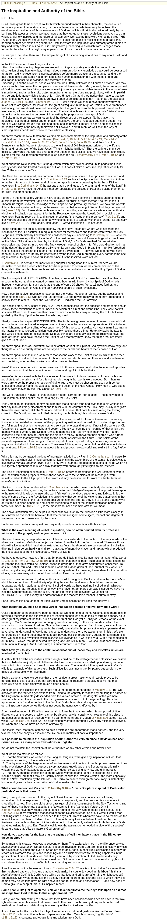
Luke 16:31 (22, 142)
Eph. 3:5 (24, 296)
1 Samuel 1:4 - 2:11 (46, 101)
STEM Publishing (13, 3)
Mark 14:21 (111, 139)
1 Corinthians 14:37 (30, 185)
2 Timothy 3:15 (102, 235)
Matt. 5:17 (80, 139)
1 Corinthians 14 (100, 456)
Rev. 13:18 (34, 506)
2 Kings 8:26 (100, 717)
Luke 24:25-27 (39, 142)
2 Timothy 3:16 (58, 788)
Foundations (48, 3)
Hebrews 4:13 (10, 812)
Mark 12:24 (95, 139)
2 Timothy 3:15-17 (86, 154)
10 (71, 139)
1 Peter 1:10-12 (108, 154)
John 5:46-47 (67, 142)
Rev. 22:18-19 (18, 222)
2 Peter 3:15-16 (11, 188)
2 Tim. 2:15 (9, 917)
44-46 (53, 142)
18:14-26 (21, 101)
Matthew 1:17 (103, 689)
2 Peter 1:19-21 (11, 158)
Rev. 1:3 (23, 560)
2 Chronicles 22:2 (19, 720)
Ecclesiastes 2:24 (64, 868)
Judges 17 (7, 101)
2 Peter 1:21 (59, 388)
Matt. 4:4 (59, 139)
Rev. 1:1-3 (112, 216)
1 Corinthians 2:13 (55, 179)
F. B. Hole (32, 3)
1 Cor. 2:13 (9, 560)
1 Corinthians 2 (10, 263)
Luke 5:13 (13, 210)
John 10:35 (84, 142)
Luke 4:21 (7, 142)
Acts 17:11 (9, 914)
